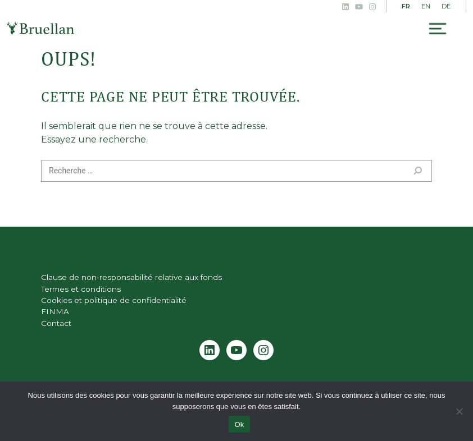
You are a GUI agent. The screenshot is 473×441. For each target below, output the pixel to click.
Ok (239, 424)
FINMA (55, 311)
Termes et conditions (81, 288)
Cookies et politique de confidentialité (114, 300)
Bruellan (40, 28)
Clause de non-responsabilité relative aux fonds (131, 277)
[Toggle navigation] (438, 29)
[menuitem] (406, 7)
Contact (56, 323)
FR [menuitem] (406, 6)
